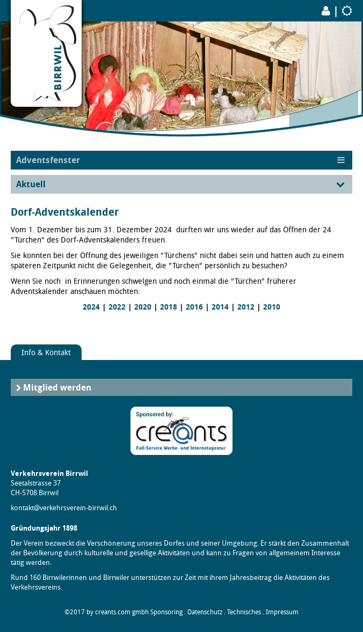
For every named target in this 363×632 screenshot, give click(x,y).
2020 (142, 307)
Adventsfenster (48, 160)
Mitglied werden (57, 387)
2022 (117, 307)
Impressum (282, 612)
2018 (168, 307)
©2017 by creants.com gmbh (106, 612)
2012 (246, 307)
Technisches (244, 612)
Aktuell (31, 184)
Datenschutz (204, 612)
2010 (271, 307)
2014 (220, 307)
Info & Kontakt (46, 352)
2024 (91, 307)
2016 (194, 307)
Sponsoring (166, 612)
